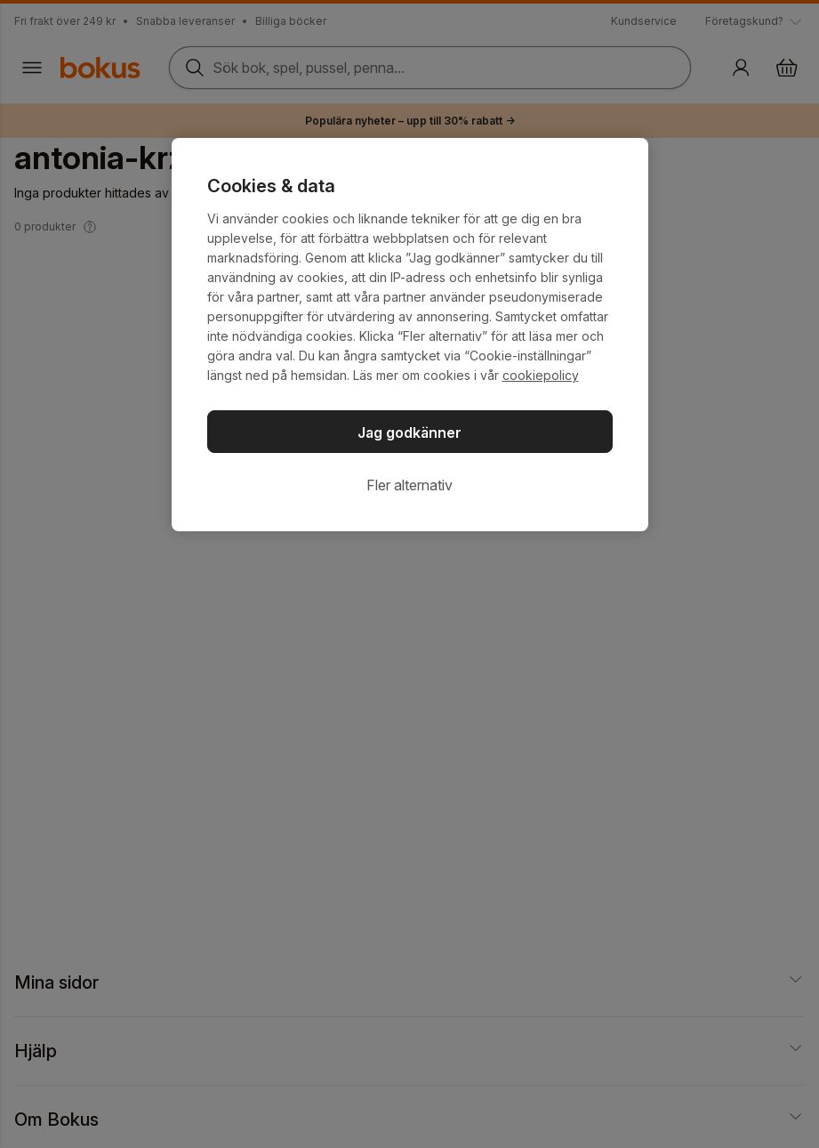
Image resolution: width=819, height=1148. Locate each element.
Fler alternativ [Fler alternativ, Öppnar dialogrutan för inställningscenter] (409, 485)
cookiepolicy (540, 375)
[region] (410, 334)
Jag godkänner (409, 432)
